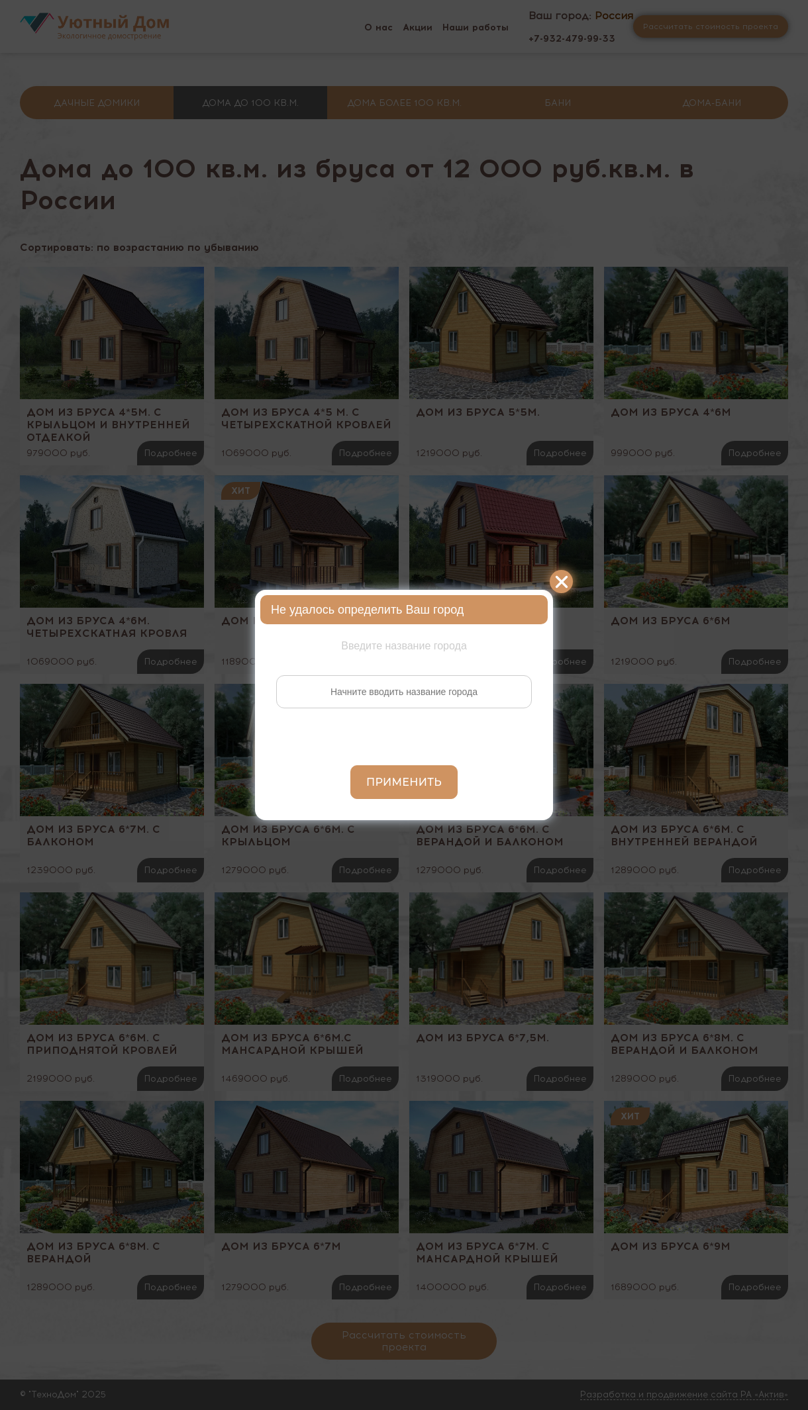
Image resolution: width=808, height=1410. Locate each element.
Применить (404, 782)
